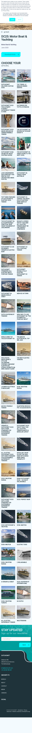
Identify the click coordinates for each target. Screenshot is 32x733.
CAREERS (4, 693)
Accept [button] (12, 19)
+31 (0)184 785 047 (6, 670)
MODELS (3, 679)
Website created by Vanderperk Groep (21, 711)
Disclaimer (20, 710)
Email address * (7, 639)
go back (6, 32)
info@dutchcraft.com (7, 668)
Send (24, 645)
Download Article (10, 54)
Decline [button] (19, 19)
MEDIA (3, 689)
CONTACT (4, 686)
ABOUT (3, 682)
